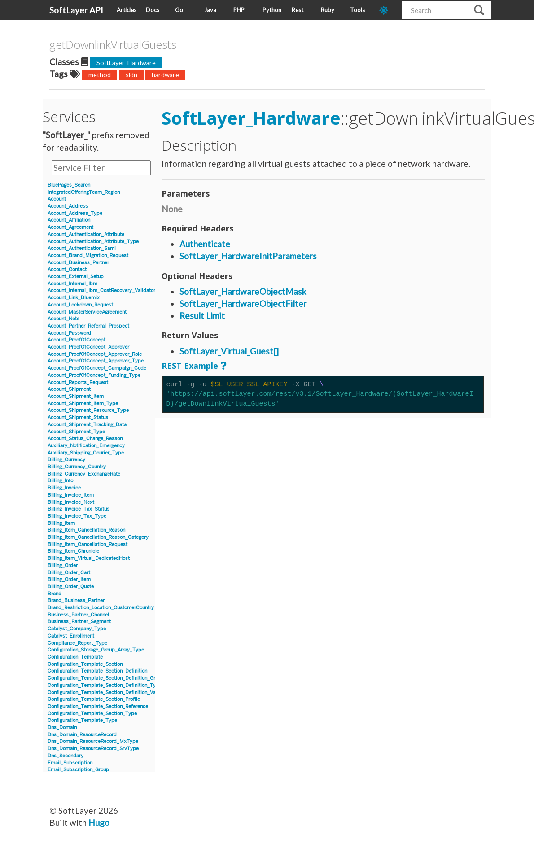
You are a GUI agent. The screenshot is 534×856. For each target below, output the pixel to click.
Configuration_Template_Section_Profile (94, 699)
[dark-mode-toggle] (387, 10)
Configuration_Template (75, 657)
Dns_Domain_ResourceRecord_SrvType (93, 748)
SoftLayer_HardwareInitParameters (248, 256)
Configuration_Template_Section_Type (92, 713)
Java (210, 9)
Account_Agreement (70, 227)
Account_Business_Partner (78, 263)
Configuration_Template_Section (85, 664)
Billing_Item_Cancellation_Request (87, 544)
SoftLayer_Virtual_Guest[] (229, 351)
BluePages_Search (69, 185)
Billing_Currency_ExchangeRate (84, 474)
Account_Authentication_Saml (82, 248)
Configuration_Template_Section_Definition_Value (105, 692)
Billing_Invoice (64, 488)
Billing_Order (63, 565)
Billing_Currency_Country (77, 467)
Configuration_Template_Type (82, 720)
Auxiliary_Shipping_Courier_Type (86, 453)
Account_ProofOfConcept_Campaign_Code (97, 368)
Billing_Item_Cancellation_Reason (86, 530)
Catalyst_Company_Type (77, 629)
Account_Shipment (69, 389)
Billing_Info (60, 481)
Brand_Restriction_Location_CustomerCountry (101, 608)
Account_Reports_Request (78, 382)
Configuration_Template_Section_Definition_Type (105, 685)
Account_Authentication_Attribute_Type (93, 242)
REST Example (190, 365)
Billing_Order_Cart (69, 573)
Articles (126, 9)
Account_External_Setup (76, 277)
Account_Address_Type (75, 213)
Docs (152, 9)
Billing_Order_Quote (71, 587)
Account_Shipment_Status (78, 417)
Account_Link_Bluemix (74, 298)
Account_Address (68, 206)
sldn (131, 75)
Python (272, 9)
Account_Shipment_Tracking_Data (87, 425)
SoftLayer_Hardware (126, 62)
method (99, 75)
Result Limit (202, 315)
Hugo (98, 822)
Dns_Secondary (65, 756)
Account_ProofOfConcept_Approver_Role (95, 354)
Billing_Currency (66, 460)
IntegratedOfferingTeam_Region (84, 192)
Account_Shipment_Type (76, 432)
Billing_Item (61, 523)
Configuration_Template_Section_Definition (97, 671)
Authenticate (204, 244)
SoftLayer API (76, 10)
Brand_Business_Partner (76, 600)
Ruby (327, 9)
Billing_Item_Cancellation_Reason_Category (98, 537)
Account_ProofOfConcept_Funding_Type (94, 375)
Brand (54, 594)
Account (57, 199)
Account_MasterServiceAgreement (87, 312)
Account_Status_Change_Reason (85, 438)
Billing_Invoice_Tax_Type (77, 516)
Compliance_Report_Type (77, 643)
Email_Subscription (70, 763)
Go (179, 9)
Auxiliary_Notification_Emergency (86, 446)
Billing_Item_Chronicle (73, 551)
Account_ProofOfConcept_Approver (88, 347)
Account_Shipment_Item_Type (83, 403)
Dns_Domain (62, 727)
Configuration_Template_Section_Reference (98, 706)
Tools (357, 9)
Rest (297, 9)
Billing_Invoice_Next (71, 502)
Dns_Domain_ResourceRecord (82, 735)
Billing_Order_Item (69, 579)
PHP (239, 9)
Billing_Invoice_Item (71, 495)
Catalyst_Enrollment (71, 636)
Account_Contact (67, 269)
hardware (165, 75)
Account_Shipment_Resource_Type (88, 410)
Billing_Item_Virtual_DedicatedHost (89, 558)
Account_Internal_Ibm (72, 284)
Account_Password (69, 333)
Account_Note (63, 319)
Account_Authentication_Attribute (86, 234)
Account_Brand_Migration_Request (88, 255)
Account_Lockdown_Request (80, 305)
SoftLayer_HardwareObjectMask (242, 291)
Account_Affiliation (69, 220)
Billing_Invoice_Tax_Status (78, 509)
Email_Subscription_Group (78, 770)
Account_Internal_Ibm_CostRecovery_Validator (101, 290)
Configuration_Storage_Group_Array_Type (96, 650)
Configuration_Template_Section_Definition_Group (106, 678)
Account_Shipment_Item (76, 396)
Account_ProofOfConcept (76, 340)
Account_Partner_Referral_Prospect (88, 326)
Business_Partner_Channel (78, 615)
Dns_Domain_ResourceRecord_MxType (93, 741)
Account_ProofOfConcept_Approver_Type (96, 361)
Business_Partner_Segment (79, 622)
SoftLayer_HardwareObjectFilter (242, 303)
